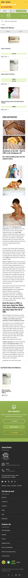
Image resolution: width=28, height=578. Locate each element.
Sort (20, 31)
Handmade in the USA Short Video (12, 360)
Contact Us (5, 10)
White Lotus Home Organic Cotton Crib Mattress (6, 391)
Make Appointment (21, 10)
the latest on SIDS (13, 303)
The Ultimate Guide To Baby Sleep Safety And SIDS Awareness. (13, 296)
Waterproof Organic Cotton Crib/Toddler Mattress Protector (12, 102)
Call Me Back (14, 432)
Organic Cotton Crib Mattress (8, 74)
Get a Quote (14, 427)
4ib (9, 571)
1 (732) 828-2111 (10, 471)
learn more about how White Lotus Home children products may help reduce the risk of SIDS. (13, 308)
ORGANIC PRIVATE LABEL (8, 5)
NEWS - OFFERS (5, 2)
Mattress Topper (17, 354)
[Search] (14, 21)
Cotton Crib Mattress (6, 48)
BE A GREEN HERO (6, 7)
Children (3, 24)
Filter (8, 31)
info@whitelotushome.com (13, 465)
